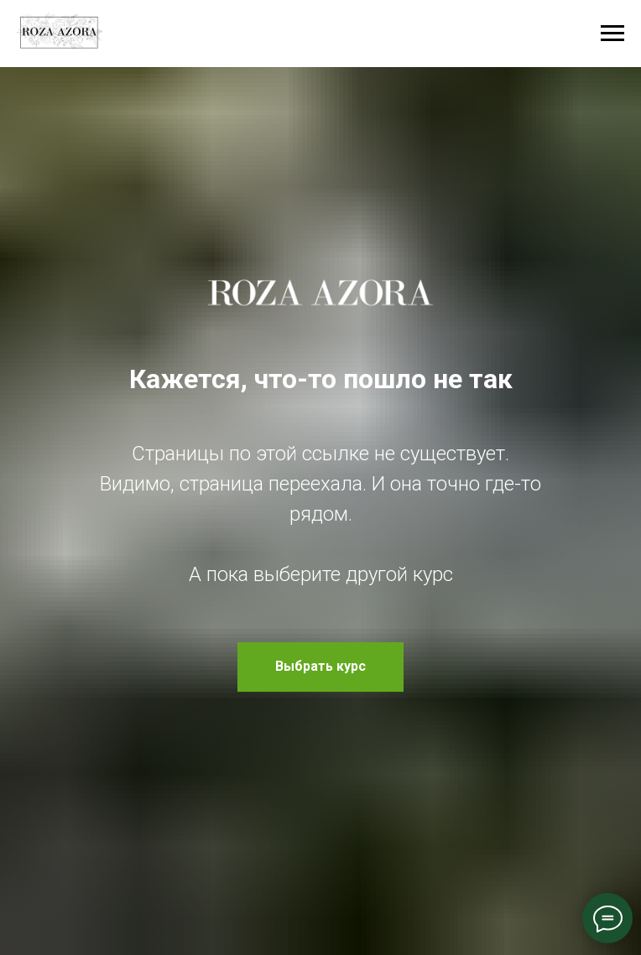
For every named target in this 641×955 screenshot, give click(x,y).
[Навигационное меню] (612, 33)
